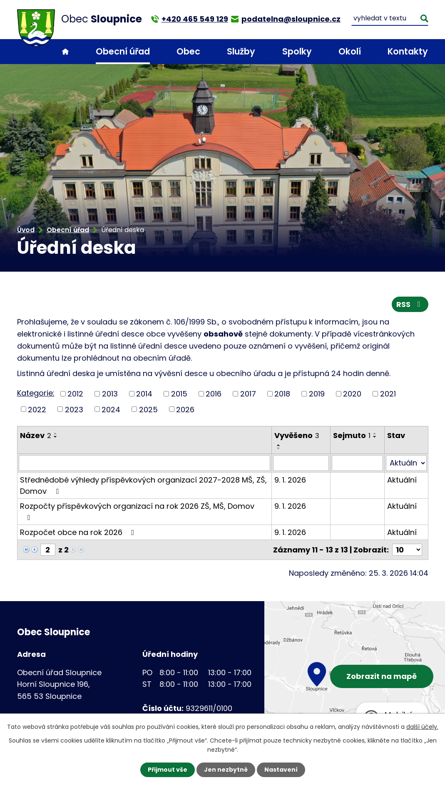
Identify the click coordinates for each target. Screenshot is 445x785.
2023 (74, 409)
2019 (317, 394)
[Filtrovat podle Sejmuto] (357, 463)
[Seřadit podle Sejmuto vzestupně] (375, 433)
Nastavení (281, 769)
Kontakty (408, 51)
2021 (388, 394)
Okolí (349, 51)
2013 (110, 394)
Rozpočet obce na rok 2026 (79, 532)
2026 (185, 409)
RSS (410, 304)
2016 (213, 394)
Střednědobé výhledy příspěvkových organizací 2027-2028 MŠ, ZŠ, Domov (143, 485)
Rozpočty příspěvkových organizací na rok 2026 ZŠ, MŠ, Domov (137, 511)
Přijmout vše (167, 769)
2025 (148, 409)
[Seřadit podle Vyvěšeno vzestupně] (278, 445)
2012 (75, 394)
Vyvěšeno (296, 435)
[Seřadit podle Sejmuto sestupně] (375, 436)
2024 (111, 409)
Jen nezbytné (226, 769)
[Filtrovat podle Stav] (406, 463)
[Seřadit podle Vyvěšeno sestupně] (278, 448)
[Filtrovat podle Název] (144, 463)
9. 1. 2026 (290, 480)
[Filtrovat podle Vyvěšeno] (301, 463)
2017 (248, 394)
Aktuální (402, 480)
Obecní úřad (123, 51)
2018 (282, 394)
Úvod (65, 51)
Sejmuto (351, 435)
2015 (179, 394)
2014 (144, 394)
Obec (188, 51)
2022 (37, 409)
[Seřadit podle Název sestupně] (55, 436)
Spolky (297, 51)
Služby (241, 51)
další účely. (422, 727)
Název (35, 435)
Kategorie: (36, 393)
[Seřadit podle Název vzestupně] (55, 433)
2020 (352, 394)
